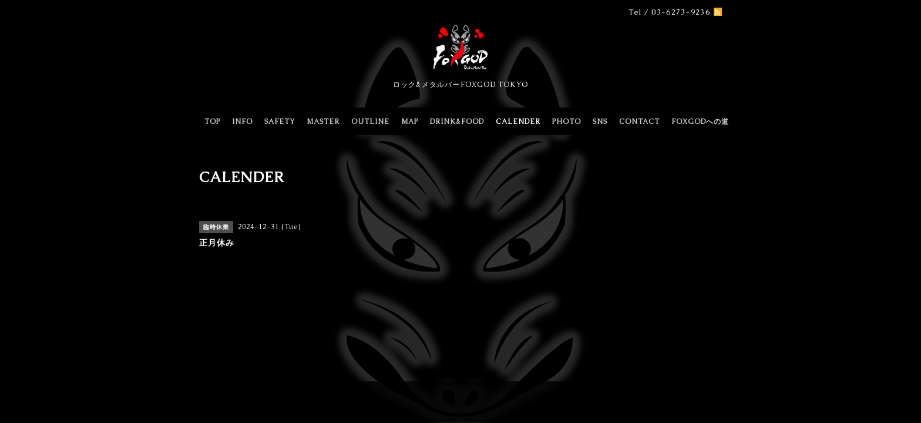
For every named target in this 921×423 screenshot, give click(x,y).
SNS (600, 121)
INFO (242, 121)
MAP (409, 121)
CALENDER (518, 121)
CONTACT (639, 121)
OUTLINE (370, 121)
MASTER (323, 121)
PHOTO (566, 121)
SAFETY (279, 121)
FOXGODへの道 (700, 121)
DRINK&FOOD (457, 121)
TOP (212, 121)
